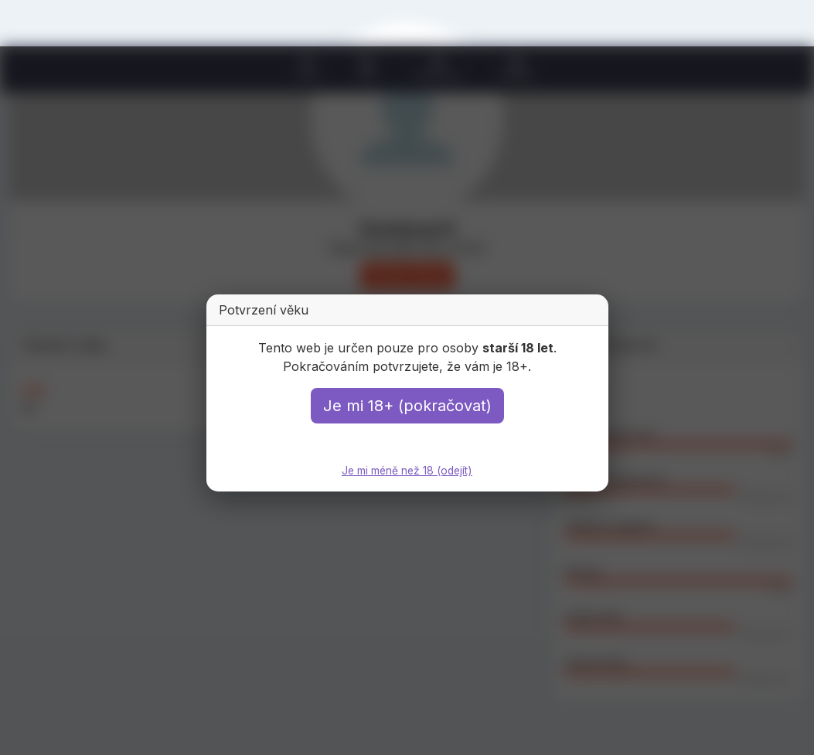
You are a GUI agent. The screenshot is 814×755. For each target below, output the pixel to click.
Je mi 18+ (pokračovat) (407, 405)
